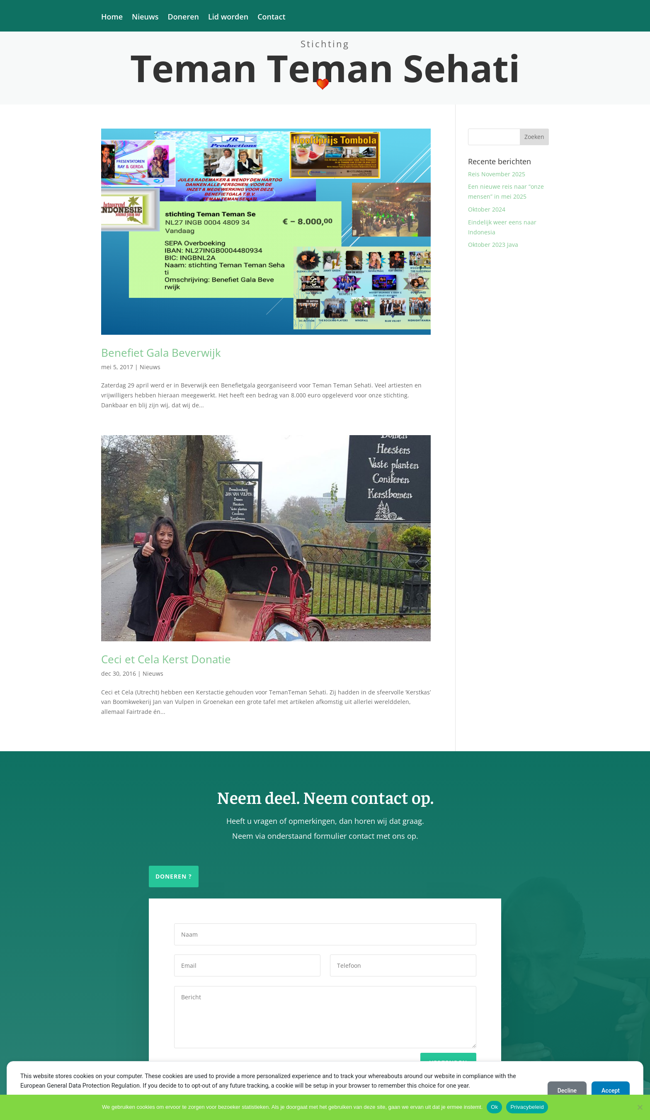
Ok (494, 1107)
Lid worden (228, 18)
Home (112, 18)
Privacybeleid (527, 1107)
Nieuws (145, 18)
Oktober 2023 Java (493, 244)
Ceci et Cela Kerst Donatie (166, 659)
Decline (567, 1090)
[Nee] (639, 1107)
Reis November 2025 (496, 174)
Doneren (183, 18)
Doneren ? (173, 876)
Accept (610, 1090)
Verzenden (448, 1055)
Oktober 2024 (486, 209)
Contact (271, 18)
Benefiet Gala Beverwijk (161, 352)
